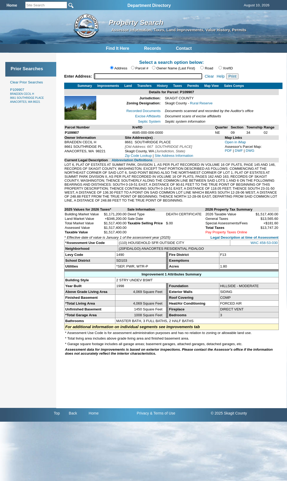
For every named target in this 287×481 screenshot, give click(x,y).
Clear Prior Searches (26, 82)
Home (93, 413)
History (162, 86)
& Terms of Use (162, 413)
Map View (211, 86)
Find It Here (117, 48)
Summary (84, 86)
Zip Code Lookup (138, 156)
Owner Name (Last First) (175, 68)
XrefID (228, 68)
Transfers (144, 86)
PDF (229, 151)
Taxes (177, 86)
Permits (193, 86)
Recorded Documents (144, 111)
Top (57, 413)
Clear (209, 76)
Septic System (149, 121)
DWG (250, 151)
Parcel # (141, 68)
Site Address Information (174, 156)
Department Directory (149, 5)
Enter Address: (78, 76)
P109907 (27, 95)
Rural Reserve (201, 103)
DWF (239, 151)
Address (120, 68)
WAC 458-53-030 (264, 243)
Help (221, 76)
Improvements (108, 86)
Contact (184, 48)
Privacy (143, 413)
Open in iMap (235, 142)
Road (209, 68)
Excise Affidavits (147, 116)
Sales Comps (234, 86)
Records (152, 48)
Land (128, 86)
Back (73, 413)
